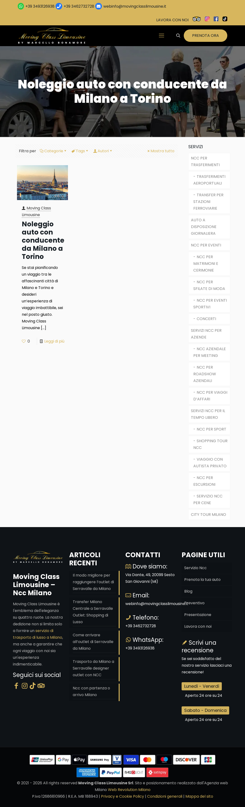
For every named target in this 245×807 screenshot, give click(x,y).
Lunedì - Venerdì (201, 686)
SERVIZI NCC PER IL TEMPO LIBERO (208, 414)
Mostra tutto (160, 151)
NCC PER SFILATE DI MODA (209, 285)
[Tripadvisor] (41, 686)
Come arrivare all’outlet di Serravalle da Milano (93, 641)
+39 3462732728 (79, 6)
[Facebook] (16, 686)
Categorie (53, 151)
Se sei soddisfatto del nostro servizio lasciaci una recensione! (207, 665)
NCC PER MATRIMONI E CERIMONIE (205, 263)
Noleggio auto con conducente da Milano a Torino (43, 240)
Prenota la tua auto (202, 579)
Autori (103, 151)
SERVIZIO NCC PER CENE (208, 499)
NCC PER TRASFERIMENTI (205, 161)
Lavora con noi (198, 626)
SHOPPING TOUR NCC (210, 444)
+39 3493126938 (40, 6)
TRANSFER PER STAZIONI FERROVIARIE (208, 201)
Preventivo (194, 603)
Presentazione (197, 614)
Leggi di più (54, 341)
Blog (188, 591)
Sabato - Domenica (205, 710)
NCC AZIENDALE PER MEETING (209, 352)
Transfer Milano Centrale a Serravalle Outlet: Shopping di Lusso (93, 612)
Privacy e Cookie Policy (122, 796)
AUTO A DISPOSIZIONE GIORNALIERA (204, 226)
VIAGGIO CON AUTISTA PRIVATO (210, 463)
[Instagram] (24, 686)
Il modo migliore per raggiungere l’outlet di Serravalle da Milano (93, 582)
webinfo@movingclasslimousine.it (134, 6)
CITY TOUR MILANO (208, 514)
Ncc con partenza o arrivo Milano (91, 691)
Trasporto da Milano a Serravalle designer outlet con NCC (93, 668)
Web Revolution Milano (129, 789)
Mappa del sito (199, 796)
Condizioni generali (164, 796)
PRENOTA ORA (205, 35)
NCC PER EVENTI (206, 245)
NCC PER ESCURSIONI (204, 481)
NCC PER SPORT (211, 429)
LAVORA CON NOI (172, 20)
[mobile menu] (161, 36)
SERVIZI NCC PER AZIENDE (206, 334)
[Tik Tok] (33, 686)
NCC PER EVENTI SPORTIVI (210, 304)
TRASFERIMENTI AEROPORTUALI (209, 180)
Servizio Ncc (195, 568)
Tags (80, 151)
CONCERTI (206, 319)
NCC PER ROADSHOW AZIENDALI (204, 374)
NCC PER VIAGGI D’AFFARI (210, 396)
